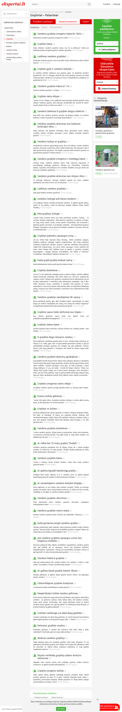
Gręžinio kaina (46, 43)
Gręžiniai (9, 39)
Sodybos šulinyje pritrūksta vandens (58, 198)
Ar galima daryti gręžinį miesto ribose (58, 570)
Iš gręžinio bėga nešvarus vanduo (56, 337)
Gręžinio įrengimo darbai (51, 670)
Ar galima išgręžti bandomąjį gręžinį (57, 470)
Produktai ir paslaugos (43, 22)
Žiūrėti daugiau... (75, 38)
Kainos (86, 22)
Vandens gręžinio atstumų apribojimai (58, 356)
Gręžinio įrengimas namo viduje (55, 383)
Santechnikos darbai (13, 32)
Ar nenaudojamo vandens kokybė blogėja (60, 483)
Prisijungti (116, 4)
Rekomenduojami (56, 27)
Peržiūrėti (106, 37)
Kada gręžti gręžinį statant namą (56, 260)
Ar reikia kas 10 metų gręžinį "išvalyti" (58, 443)
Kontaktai (106, 4)
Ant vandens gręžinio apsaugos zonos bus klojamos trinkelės (59, 539)
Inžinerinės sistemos (13, 22)
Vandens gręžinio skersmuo (53, 498)
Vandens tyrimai (12, 54)
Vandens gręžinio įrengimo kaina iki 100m (60, 33)
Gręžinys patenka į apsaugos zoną (56, 235)
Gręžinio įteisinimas (49, 270)
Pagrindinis (34, 12)
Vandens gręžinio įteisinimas (53, 428)
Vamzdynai (10, 35)
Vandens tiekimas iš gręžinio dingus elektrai (62, 111)
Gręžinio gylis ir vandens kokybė (55, 68)
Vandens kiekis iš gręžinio (52, 558)
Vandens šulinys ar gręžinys (53, 141)
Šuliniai (8, 46)
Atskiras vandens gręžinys (52, 638)
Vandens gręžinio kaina (51, 458)
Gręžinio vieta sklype (49, 96)
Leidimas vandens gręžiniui (53, 56)
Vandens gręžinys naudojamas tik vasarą (60, 297)
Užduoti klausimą (107, 88)
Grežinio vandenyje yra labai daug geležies (61, 613)
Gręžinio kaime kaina (49, 324)
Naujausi (44, 27)
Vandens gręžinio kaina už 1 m (54, 86)
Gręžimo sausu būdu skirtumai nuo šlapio (60, 312)
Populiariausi (34, 27)
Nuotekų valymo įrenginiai (15, 43)
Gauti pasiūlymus (107, 49)
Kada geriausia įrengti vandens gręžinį (58, 523)
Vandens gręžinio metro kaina (54, 510)
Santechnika (8, 28)
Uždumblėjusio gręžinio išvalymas (56, 583)
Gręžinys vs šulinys (48, 408)
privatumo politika (75, 704)
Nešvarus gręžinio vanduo (52, 625)
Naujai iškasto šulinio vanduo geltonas (59, 593)
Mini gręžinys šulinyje (49, 213)
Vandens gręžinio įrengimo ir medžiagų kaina (62, 158)
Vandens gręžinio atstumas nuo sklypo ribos (62, 176)
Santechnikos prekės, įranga (14, 58)
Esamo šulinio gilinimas (51, 396)
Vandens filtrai (11, 50)
